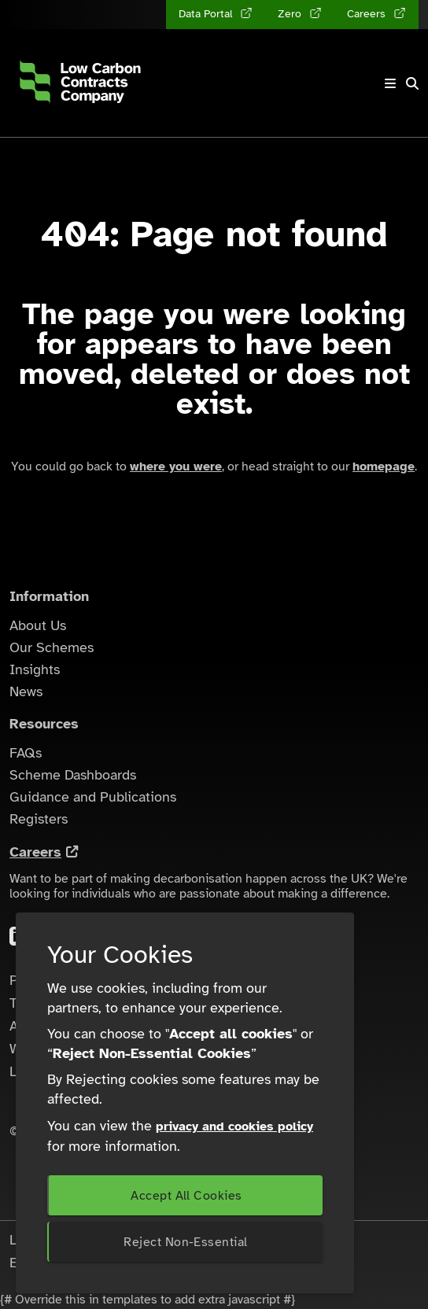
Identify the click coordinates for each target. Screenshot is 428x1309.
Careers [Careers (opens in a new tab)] (368, 13)
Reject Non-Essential (185, 1242)
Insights (34, 669)
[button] (412, 83)
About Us (37, 625)
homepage (383, 466)
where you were (176, 466)
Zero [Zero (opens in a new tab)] (291, 13)
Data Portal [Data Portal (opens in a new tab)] (207, 13)
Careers (35, 852)
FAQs (25, 752)
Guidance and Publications (92, 797)
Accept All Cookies (186, 1196)
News (25, 691)
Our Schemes (51, 647)
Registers (38, 819)
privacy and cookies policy (234, 1126)
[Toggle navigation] (390, 83)
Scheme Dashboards (72, 775)
